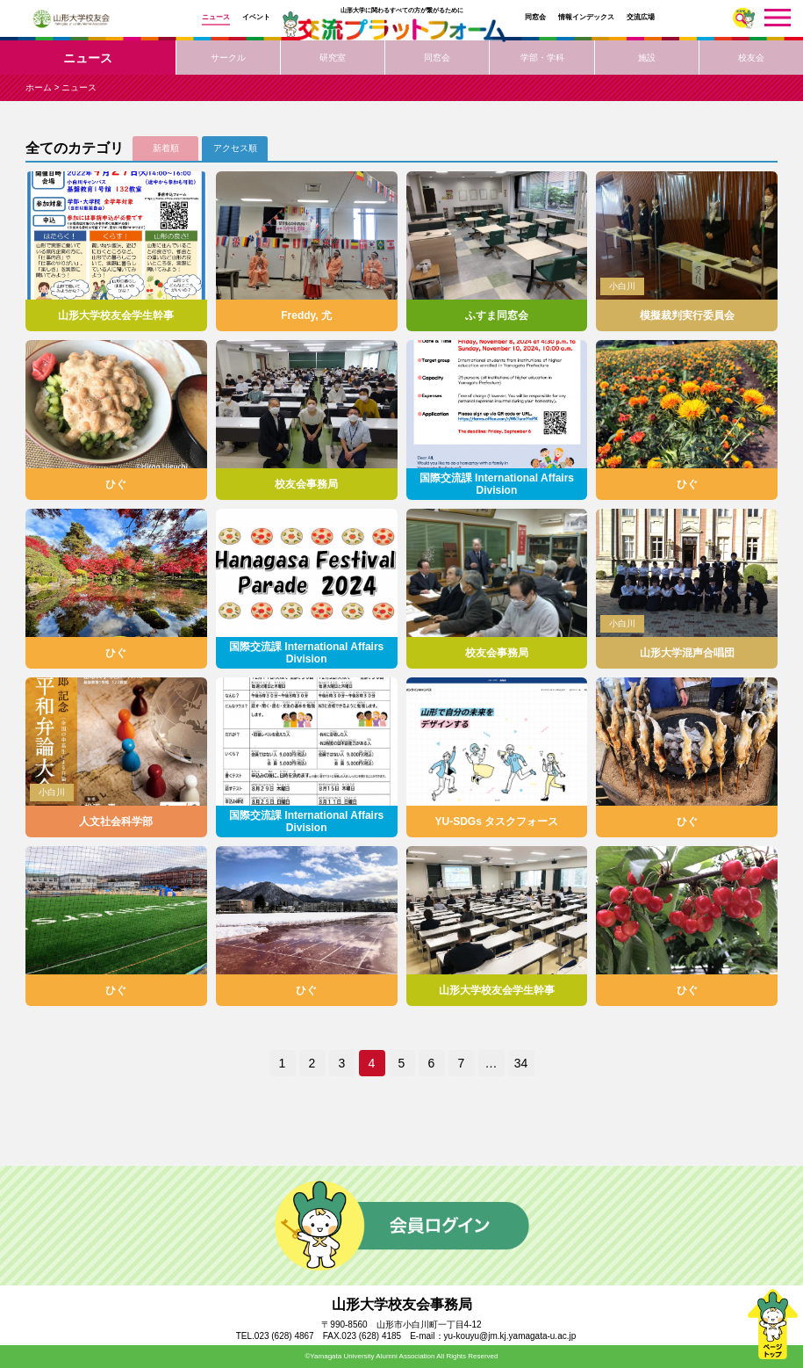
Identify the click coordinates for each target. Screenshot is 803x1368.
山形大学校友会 (71, 19)
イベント (256, 17)
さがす (744, 18)
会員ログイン (402, 1225)
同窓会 (535, 17)
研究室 (332, 57)
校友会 (751, 57)
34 (521, 1063)
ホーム (38, 87)
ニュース (216, 17)
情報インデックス (586, 17)
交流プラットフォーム (402, 30)
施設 (647, 57)
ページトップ (772, 1324)
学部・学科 (542, 57)
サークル (228, 57)
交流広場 (641, 17)
